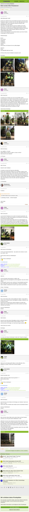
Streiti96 (4, 476)
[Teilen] (26, 16)
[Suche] (28, 1)
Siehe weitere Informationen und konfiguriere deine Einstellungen (13, 504)
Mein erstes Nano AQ (8, 466)
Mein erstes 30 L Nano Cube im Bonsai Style (13, 470)
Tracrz (4, 467)
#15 (27, 415)
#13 (27, 373)
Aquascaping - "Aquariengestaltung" (18, 462)
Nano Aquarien (14, 467)
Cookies (12, 499)
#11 (27, 335)
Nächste (7, 9)
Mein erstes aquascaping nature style (11, 475)
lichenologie (5, 462)
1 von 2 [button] (2, 9)
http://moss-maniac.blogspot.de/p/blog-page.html (13, 387)
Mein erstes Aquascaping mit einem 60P (12, 461)
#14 (27, 397)
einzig (3, 7)
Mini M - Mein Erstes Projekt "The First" (12, 456)
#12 (27, 361)
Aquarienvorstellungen (14, 457)
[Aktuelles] (26, 1)
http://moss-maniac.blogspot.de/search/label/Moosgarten (11, 389)
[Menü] (1, 1)
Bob (3, 457)
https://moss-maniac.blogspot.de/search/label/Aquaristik (12, 388)
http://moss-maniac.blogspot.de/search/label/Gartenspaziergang (17, 390)
